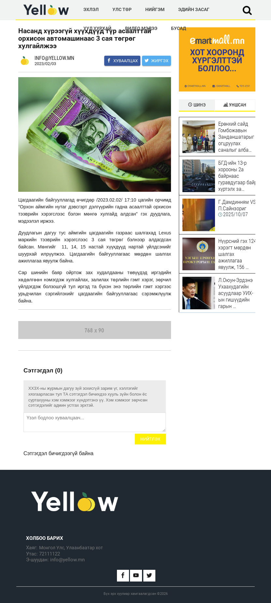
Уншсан (234, 105)
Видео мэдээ (141, 28)
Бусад (178, 28)
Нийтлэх (150, 439)
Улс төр (122, 9)
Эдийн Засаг (193, 9)
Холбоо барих (44, 538)
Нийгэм (154, 9)
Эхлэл (91, 9)
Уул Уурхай (97, 28)
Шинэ (197, 105)
